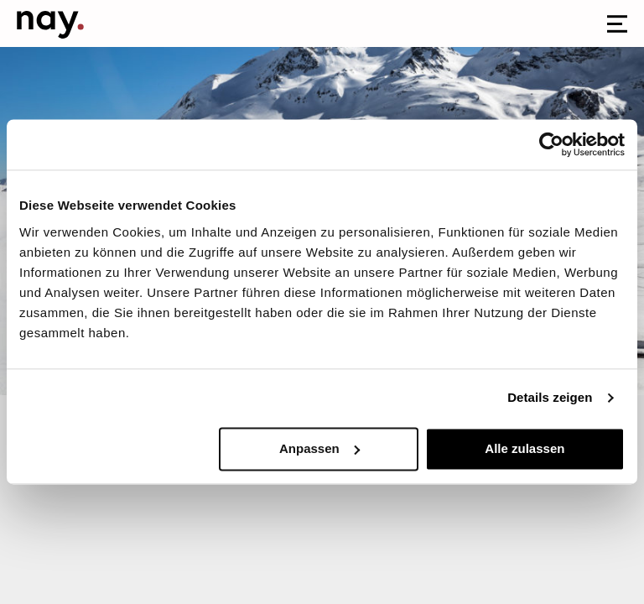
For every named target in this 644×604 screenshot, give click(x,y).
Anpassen (319, 448)
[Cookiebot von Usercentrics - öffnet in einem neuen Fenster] (551, 144)
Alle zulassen (524, 448)
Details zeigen (549, 397)
